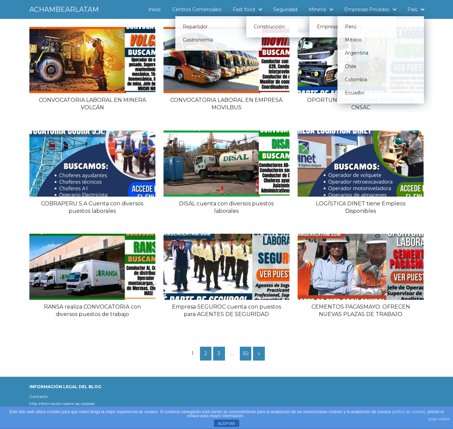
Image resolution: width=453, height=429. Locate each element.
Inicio (154, 9)
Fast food (244, 9)
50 (246, 353)
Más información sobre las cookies (62, 403)
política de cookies (408, 411)
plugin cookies (439, 419)
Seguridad (285, 9)
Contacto (38, 396)
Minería (317, 9)
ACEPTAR (226, 424)
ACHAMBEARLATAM (64, 9)
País (412, 9)
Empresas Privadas (366, 9)
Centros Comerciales (196, 9)
